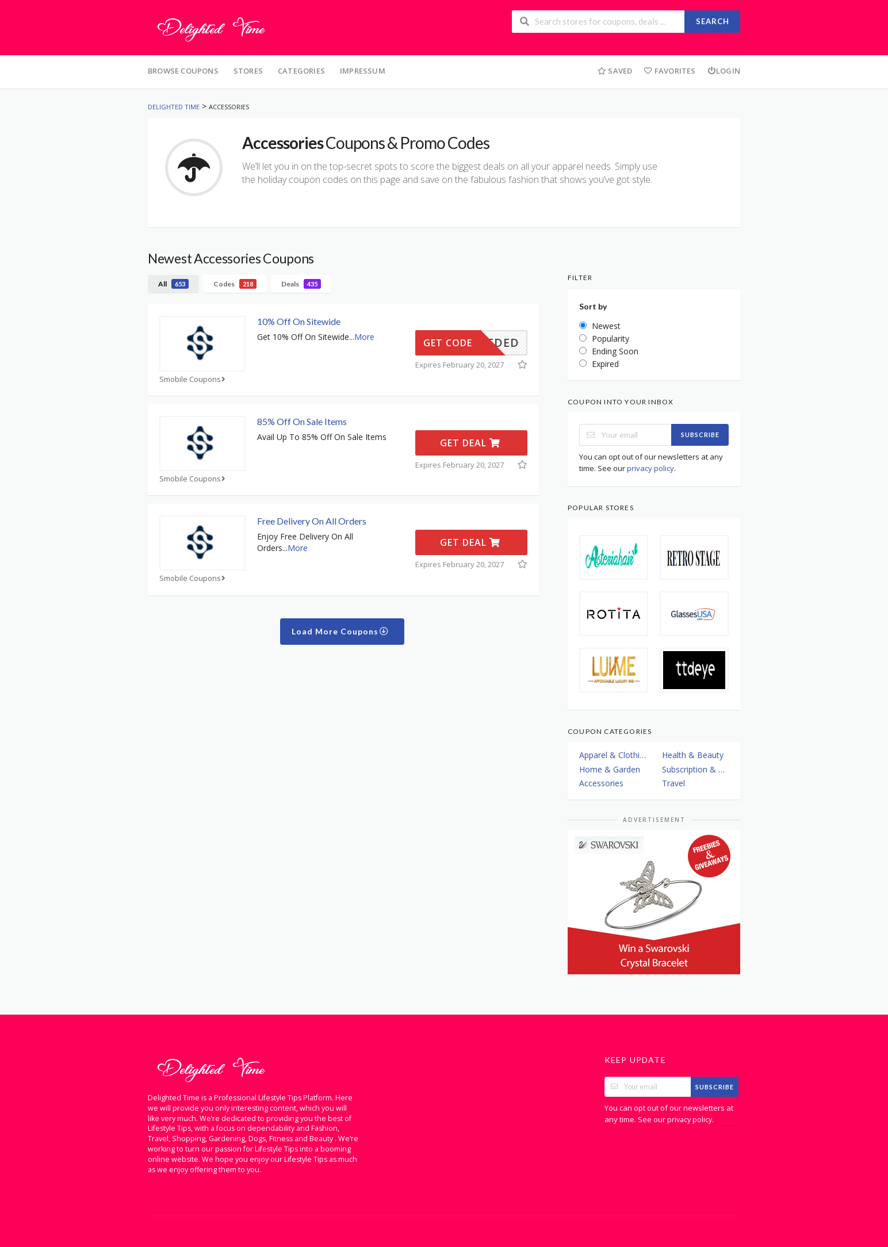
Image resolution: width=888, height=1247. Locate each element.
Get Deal (470, 443)
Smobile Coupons (193, 379)
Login (723, 71)
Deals (301, 284)
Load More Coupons (340, 631)
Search (712, 21)
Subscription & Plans (695, 769)
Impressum (362, 71)
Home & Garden (609, 769)
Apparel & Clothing (612, 754)
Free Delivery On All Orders (311, 520)
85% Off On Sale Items (302, 421)
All (173, 284)
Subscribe (700, 434)
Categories (301, 71)
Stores (248, 71)
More (364, 336)
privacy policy (650, 468)
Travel (673, 783)
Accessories (601, 783)
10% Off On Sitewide (298, 321)
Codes (235, 284)
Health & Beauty (693, 754)
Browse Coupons (183, 71)
